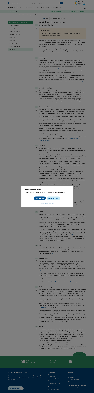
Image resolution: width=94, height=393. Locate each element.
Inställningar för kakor (53, 198)
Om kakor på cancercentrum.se (47, 203)
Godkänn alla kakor (40, 198)
